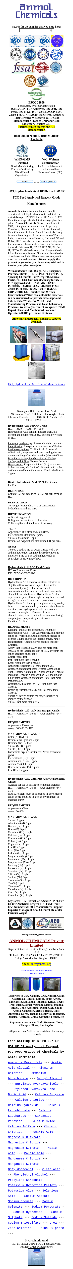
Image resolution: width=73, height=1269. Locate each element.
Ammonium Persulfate (25, 1062)
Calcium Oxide (43, 1121)
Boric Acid (17, 1094)
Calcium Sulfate (21, 1126)
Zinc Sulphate (52, 1228)
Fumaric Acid (42, 1132)
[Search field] (36, 30)
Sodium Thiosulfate (24, 1222)
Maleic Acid (34, 1153)
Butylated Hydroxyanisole (36, 1083)
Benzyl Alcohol (49, 1078)
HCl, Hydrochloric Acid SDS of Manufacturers (36, 384)
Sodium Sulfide (44, 1217)
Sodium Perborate (45, 1206)
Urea (53, 1222)
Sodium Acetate (36, 1196)
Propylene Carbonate (25, 1180)
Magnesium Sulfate (23, 1148)
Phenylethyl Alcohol (30, 1174)
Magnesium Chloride (24, 1142)
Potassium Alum (20, 1190)
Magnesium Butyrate (24, 1137)
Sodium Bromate (20, 1201)
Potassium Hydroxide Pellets (32, 1185)
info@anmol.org (41, 964)
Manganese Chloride (24, 1158)
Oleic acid (51, 1169)
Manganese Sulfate (23, 1164)
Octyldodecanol (20, 1169)
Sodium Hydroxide (27, 1212)
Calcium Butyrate (49, 1094)
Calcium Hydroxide (23, 1105)
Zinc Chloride (19, 1228)
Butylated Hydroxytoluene (33, 1089)
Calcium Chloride (29, 1100)
